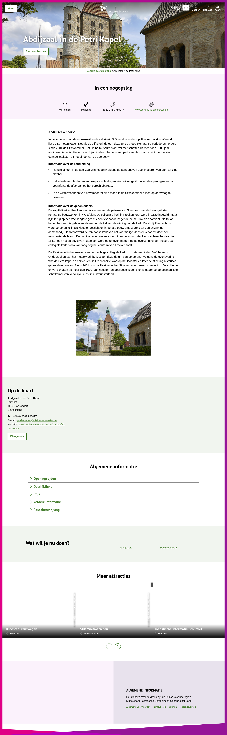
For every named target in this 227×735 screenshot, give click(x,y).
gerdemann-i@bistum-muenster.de (37, 420)
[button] (36, 51)
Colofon (173, 706)
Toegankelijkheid (187, 706)
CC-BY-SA (74, 621)
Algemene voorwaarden (138, 706)
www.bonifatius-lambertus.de (151, 109)
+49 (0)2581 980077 (112, 109)
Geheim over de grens (99, 71)
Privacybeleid (159, 706)
